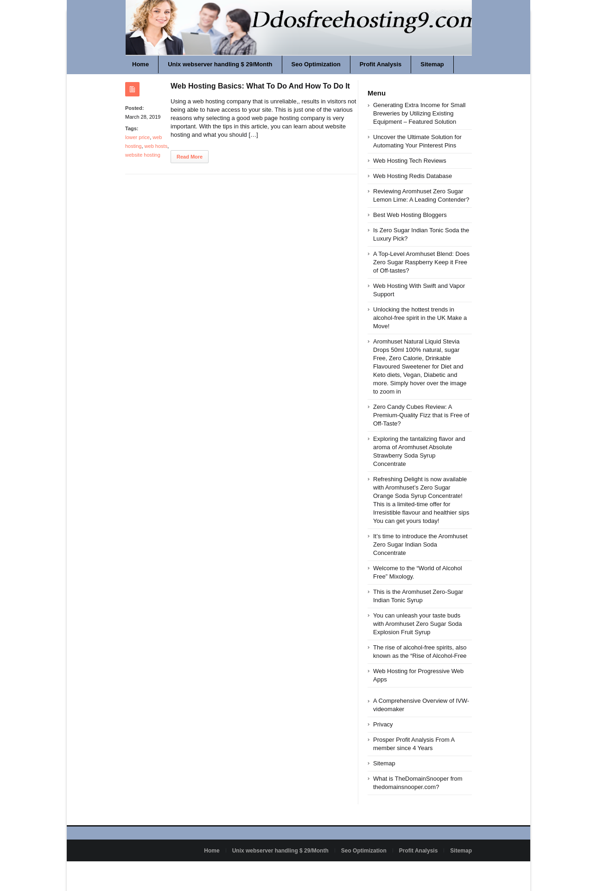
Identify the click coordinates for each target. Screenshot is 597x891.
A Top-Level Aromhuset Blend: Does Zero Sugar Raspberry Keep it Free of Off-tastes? (421, 262)
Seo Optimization (316, 64)
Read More (190, 156)
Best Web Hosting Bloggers (410, 214)
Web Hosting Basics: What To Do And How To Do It (260, 86)
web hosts (156, 146)
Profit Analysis (381, 64)
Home (140, 64)
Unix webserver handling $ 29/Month (220, 64)
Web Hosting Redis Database (412, 175)
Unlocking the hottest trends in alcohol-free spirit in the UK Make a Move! (420, 318)
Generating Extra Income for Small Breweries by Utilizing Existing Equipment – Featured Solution (419, 113)
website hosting (142, 155)
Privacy (383, 724)
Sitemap (432, 64)
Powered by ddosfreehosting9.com (168, 872)
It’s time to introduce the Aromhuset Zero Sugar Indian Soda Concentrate (420, 544)
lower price (137, 137)
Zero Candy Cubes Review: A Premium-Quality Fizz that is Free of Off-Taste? (421, 415)
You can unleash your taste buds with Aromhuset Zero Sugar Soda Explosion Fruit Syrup (417, 624)
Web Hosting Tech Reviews (409, 160)
